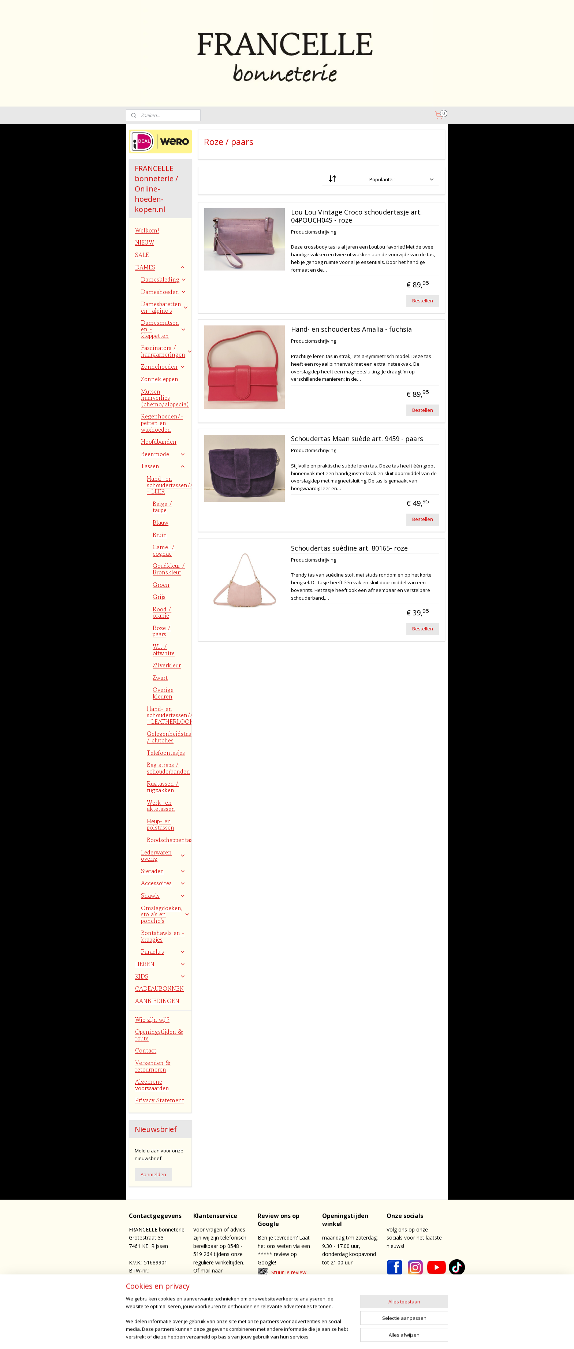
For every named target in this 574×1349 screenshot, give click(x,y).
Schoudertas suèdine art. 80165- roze (349, 548)
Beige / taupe (162, 507)
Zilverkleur (167, 665)
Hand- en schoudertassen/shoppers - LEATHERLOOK (169, 715)
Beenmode (163, 454)
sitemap (294, 1335)
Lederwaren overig (163, 855)
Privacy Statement (159, 1100)
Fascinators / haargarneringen (166, 351)
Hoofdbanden (158, 441)
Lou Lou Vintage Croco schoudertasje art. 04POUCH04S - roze (356, 216)
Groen (161, 584)
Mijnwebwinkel (402, 1335)
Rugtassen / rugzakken (163, 786)
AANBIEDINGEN (157, 1000)
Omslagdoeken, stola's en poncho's (165, 914)
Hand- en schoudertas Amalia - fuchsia (351, 329)
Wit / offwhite (164, 649)
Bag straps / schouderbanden (168, 768)
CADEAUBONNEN (159, 988)
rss (310, 1335)
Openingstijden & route (159, 1035)
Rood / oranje (162, 612)
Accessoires (163, 883)
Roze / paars (162, 631)
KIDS (160, 976)
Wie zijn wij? (152, 1019)
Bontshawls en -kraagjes (162, 936)
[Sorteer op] (380, 179)
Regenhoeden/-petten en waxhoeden (162, 422)
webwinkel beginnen (337, 1335)
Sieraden (163, 871)
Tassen (163, 466)
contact (292, 1298)
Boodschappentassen (169, 839)
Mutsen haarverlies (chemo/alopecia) (165, 398)
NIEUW (144, 242)
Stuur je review (288, 1272)
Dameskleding (164, 279)
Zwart (160, 677)
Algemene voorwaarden (152, 1084)
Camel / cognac (164, 550)
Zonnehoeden (163, 366)
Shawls (163, 895)
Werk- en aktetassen (161, 805)
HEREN (160, 963)
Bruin (160, 534)
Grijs (159, 596)
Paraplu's (163, 951)
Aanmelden (153, 1174)
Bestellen (422, 300)
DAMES (160, 267)
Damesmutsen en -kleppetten (163, 329)
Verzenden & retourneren (153, 1066)
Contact (145, 1050)
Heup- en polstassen (160, 824)
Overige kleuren (163, 693)
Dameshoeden (163, 291)
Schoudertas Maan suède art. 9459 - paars (357, 439)
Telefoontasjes (166, 752)
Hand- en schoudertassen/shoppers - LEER (169, 485)
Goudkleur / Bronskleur (169, 569)
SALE (142, 254)
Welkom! (147, 230)
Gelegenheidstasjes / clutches (169, 737)
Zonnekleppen (159, 378)
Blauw (160, 522)
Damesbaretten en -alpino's (165, 307)
